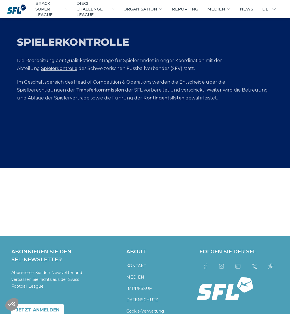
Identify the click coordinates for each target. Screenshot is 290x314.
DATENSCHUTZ (142, 299)
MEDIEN (135, 277)
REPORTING (185, 9)
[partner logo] (56, 191)
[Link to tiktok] (270, 266)
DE (269, 9)
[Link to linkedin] (238, 266)
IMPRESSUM (139, 288)
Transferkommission (100, 90)
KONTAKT (136, 265)
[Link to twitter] (254, 266)
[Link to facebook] (205, 266)
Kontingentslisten (163, 98)
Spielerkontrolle (59, 68)
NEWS (246, 9)
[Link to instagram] (222, 266)
